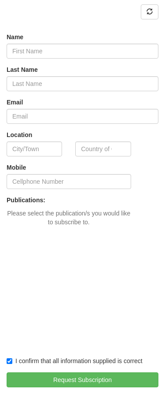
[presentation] (73, 329)
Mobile (16, 167)
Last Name (22, 69)
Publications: (26, 200)
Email (15, 102)
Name (15, 37)
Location (19, 134)
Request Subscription (82, 379)
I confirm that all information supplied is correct (75, 360)
